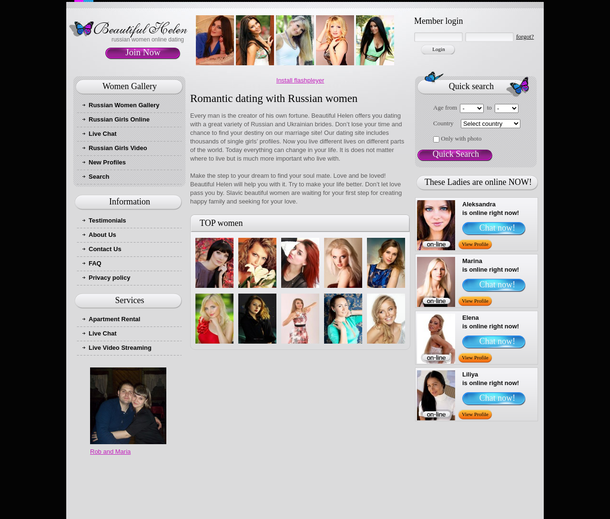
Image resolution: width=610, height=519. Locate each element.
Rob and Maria (110, 451)
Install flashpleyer (300, 80)
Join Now (142, 52)
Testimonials (107, 220)
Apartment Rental (114, 319)
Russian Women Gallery (124, 105)
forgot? (525, 36)
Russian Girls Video (118, 148)
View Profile (475, 244)
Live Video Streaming (120, 347)
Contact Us (105, 249)
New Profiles (107, 162)
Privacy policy (109, 277)
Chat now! (497, 228)
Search (99, 176)
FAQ (95, 263)
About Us (102, 234)
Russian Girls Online (119, 119)
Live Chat (103, 133)
